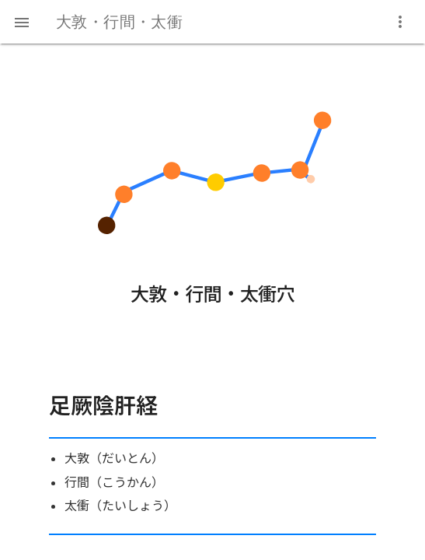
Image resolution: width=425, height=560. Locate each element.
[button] (21, 21)
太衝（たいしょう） (120, 505)
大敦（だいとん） (114, 457)
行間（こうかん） (114, 481)
